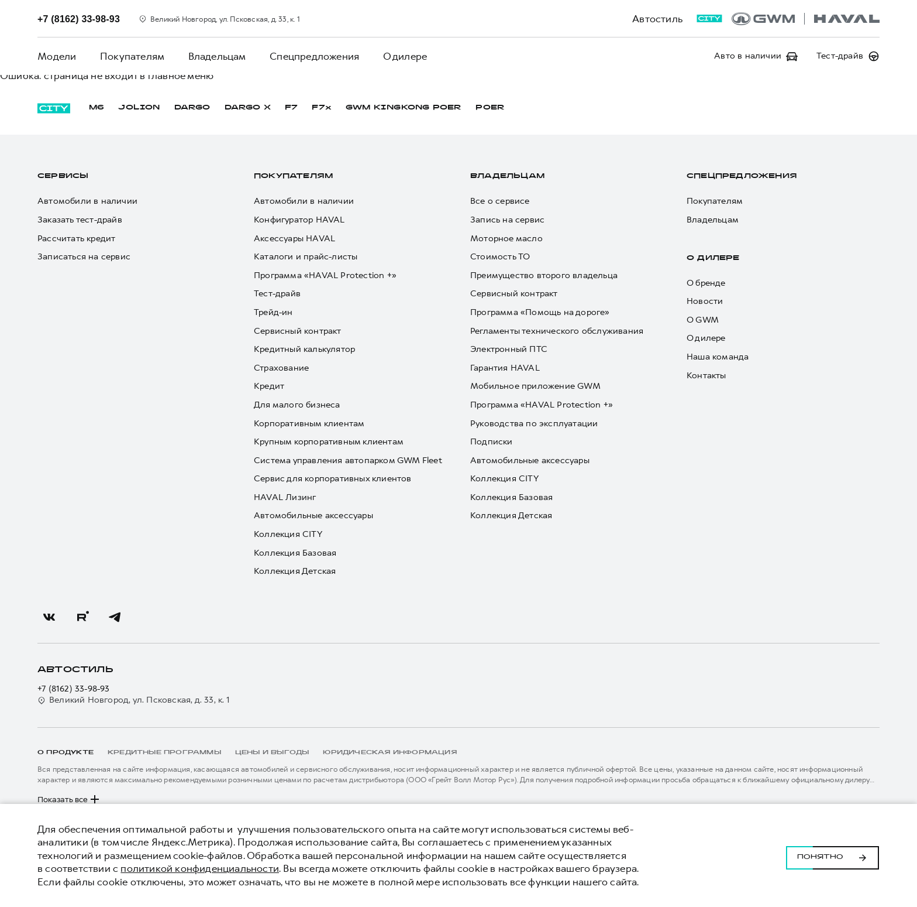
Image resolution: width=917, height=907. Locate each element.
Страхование (281, 368)
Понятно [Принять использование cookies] (832, 855)
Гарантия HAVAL (505, 368)
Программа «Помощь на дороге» (540, 312)
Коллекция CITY (288, 534)
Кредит (269, 386)
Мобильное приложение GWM (535, 386)
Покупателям (131, 56)
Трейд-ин (273, 312)
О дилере (403, 56)
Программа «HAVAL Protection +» (325, 275)
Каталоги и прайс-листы (305, 256)
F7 (291, 108)
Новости (705, 301)
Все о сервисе (500, 201)
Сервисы (62, 176)
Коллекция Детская (295, 571)
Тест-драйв (277, 293)
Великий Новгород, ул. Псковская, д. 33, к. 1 (133, 700)
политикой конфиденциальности (199, 868)
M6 (96, 108)
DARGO (192, 108)
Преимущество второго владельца (544, 275)
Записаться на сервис (83, 256)
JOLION (139, 108)
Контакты (706, 375)
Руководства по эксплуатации (534, 423)
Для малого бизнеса (297, 404)
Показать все (69, 799)
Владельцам (216, 56)
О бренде (706, 283)
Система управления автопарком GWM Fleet (348, 460)
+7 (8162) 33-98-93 (73, 688)
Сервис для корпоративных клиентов (333, 478)
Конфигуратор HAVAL (299, 219)
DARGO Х (248, 108)
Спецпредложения (313, 56)
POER (490, 108)
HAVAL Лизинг (285, 497)
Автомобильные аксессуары (313, 515)
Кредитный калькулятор (304, 349)
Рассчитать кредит (76, 238)
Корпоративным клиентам (309, 423)
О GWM (703, 320)
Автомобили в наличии (87, 201)
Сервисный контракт (298, 331)
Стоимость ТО (500, 256)
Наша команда (718, 356)
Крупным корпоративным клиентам (329, 441)
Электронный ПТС (508, 349)
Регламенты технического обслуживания (556, 331)
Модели (56, 56)
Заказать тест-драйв (79, 219)
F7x (322, 108)
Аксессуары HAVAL (294, 238)
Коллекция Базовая (295, 553)
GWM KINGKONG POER (403, 108)
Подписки (491, 441)
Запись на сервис (507, 219)
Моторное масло (506, 238)
